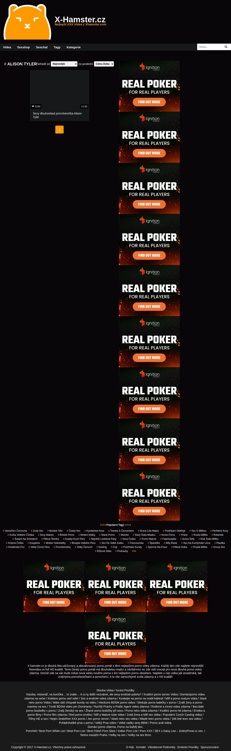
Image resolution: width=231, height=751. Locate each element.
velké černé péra (39, 547)
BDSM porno (119, 702)
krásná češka (14, 543)
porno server (162, 694)
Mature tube (109, 714)
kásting (101, 547)
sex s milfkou (197, 530)
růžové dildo (103, 551)
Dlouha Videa (105, 690)
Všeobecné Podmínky (161, 747)
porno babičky (157, 702)
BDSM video (65, 706)
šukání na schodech (25, 539)
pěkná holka (179, 547)
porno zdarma (107, 726)
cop (114, 547)
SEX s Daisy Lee (165, 731)
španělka (154, 543)
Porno (121, 726)
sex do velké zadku (111, 543)
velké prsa (76, 722)
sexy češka (128, 539)
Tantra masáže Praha (93, 735)
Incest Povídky (125, 690)
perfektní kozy (219, 530)
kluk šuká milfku (208, 539)
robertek (218, 534)
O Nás (130, 747)
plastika (219, 543)
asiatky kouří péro (74, 539)
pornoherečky (62, 547)
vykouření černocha (15, 530)
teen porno (155, 718)
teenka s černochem (121, 530)
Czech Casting (185, 714)
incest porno (167, 534)
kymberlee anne (94, 530)
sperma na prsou (156, 547)
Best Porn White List (52, 731)
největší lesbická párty (102, 539)
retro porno (36, 702)
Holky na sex (117, 735)
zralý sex (37, 530)
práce (183, 534)
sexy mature (45, 534)
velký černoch (83, 547)
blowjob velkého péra (82, 543)
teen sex (188, 718)
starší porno (107, 534)
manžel (124, 534)
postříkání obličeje (174, 530)
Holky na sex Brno (139, 735)
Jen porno (94, 718)
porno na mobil (144, 698)
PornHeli (31, 731)
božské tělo (55, 530)
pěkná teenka (50, 539)
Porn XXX (146, 731)
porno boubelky (36, 710)
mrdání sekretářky (55, 543)
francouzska (136, 543)
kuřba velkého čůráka (20, 534)
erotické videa (97, 698)
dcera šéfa (187, 539)
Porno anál (157, 722)
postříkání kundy (131, 547)
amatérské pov (15, 547)
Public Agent (123, 706)
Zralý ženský (66, 710)
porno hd (175, 710)
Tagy (57, 47)
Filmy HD (34, 718)
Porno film (50, 714)
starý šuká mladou (144, 534)
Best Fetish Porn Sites (101, 731)
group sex (218, 547)
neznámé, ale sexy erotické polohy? (118, 694)
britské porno (66, 534)
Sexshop (23, 47)
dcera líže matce (148, 530)
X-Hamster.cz (80, 22)
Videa (7, 47)
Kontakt (141, 747)
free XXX (71, 718)
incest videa (172, 706)
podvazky (121, 551)
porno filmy (34, 714)
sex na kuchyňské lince (195, 543)
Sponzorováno (210, 747)
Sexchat (42, 47)
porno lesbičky (103, 710)
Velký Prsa (102, 722)
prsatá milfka (199, 547)
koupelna (33, 543)
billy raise (170, 543)
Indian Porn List (127, 731)
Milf (145, 714)
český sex (73, 530)
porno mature (148, 539)
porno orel (65, 698)
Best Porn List (76, 731)
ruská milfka (199, 534)
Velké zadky (126, 722)
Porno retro (132, 710)
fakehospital (168, 539)
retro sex (124, 718)
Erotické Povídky (187, 747)
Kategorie (74, 47)
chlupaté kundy (75, 702)
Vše (134, 551)
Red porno (75, 714)
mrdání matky (86, 534)
